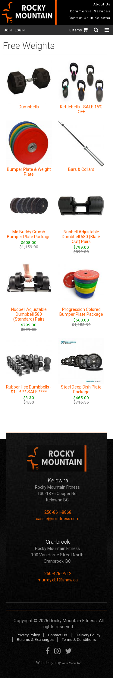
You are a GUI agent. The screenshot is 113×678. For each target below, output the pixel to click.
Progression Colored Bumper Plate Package (81, 312)
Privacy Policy (28, 635)
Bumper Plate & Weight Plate (29, 172)
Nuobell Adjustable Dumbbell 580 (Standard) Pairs (29, 314)
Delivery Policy (88, 635)
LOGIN (20, 30)
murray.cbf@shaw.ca (58, 579)
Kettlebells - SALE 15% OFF (81, 109)
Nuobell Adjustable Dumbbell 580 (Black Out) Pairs (81, 236)
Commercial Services (90, 11)
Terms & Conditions (79, 639)
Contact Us (57, 635)
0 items (78, 30)
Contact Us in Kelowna (89, 18)
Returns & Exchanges (35, 639)
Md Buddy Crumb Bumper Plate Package (29, 234)
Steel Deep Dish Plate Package (81, 389)
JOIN (8, 30)
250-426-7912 (57, 573)
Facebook (47, 652)
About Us (101, 4)
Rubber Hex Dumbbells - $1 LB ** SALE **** (29, 389)
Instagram (57, 652)
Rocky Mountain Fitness (73, 620)
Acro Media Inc (71, 663)
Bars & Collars (81, 169)
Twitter (68, 652)
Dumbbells (29, 106)
